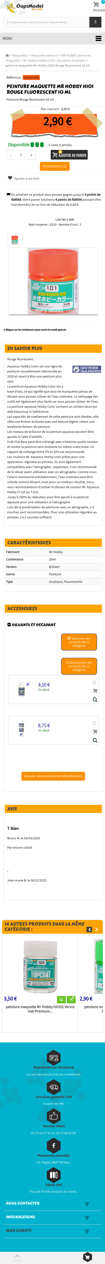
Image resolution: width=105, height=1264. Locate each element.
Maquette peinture (44, 55)
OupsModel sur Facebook (53, 1067)
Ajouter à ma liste (23, 178)
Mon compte (18, 1230)
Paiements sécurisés (53, 1155)
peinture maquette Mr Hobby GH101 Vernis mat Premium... (40, 1009)
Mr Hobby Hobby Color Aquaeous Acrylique (54, 60)
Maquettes (20, 55)
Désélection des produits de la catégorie (79, 666)
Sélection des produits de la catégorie (79, 642)
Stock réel (54, 1184)
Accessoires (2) (55, 166)
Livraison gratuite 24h (54, 1096)
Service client (54, 1126)
